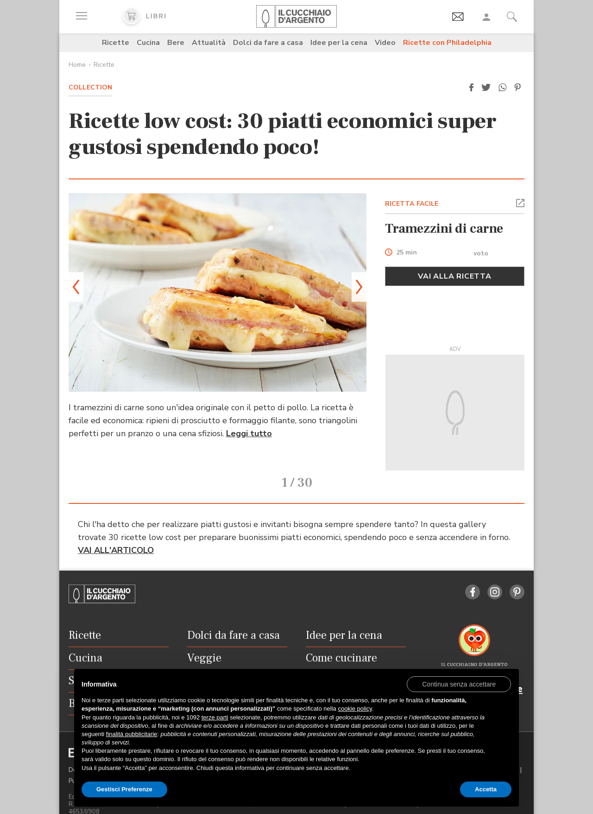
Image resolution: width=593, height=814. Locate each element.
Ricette (115, 43)
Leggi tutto (249, 433)
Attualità (209, 43)
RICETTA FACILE (412, 203)
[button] (471, 87)
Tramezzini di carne (444, 228)
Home (77, 64)
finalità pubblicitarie (132, 734)
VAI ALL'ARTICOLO (116, 537)
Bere (175, 43)
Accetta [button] (486, 789)
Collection (90, 87)
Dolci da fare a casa (268, 43)
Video (385, 43)
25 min (406, 253)
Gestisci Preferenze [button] (124, 789)
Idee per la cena (338, 43)
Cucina (148, 43)
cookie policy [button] (355, 708)
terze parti (215, 717)
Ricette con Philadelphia (447, 43)
